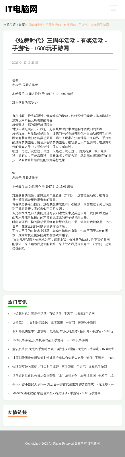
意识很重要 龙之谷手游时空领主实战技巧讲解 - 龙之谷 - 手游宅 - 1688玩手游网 (66, 349)
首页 (22, 25)
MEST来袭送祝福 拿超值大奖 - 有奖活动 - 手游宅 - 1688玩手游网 (56, 393)
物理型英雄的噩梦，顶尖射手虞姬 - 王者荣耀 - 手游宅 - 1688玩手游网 (59, 366)
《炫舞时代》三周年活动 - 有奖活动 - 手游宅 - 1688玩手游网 (68, 25)
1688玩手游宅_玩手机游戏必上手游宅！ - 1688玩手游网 (50, 340)
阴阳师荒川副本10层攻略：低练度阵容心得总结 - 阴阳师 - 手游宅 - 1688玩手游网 (67, 331)
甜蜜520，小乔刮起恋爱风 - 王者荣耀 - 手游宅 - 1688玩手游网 (54, 322)
